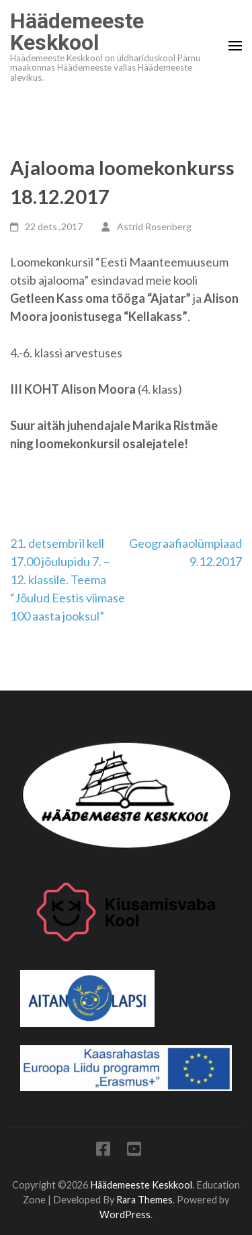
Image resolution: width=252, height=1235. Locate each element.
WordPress (125, 1214)
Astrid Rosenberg (154, 226)
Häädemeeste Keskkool (77, 31)
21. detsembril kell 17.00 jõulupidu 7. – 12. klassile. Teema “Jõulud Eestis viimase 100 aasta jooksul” (67, 579)
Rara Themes (144, 1199)
